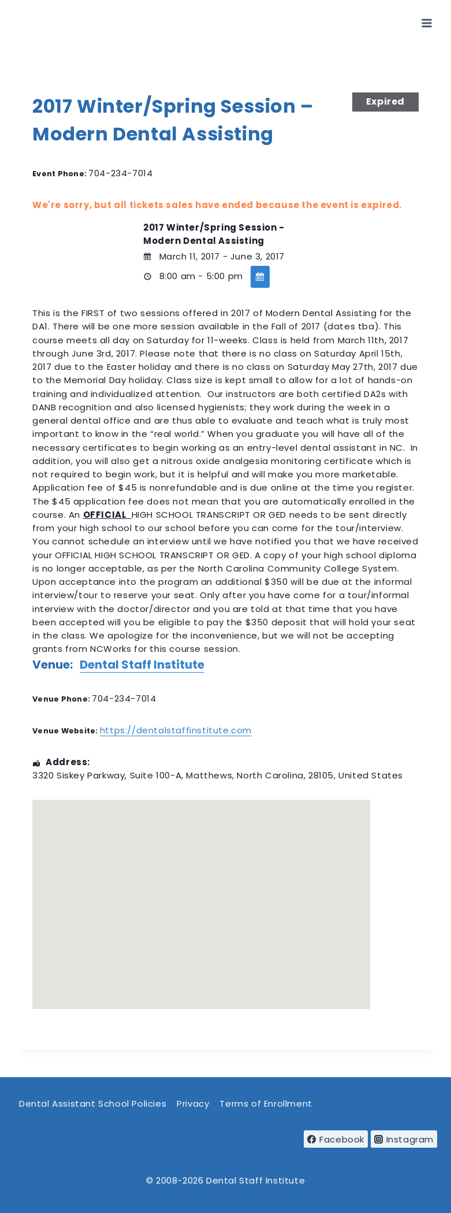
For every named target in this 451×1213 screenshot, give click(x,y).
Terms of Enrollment (265, 1103)
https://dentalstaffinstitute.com (176, 730)
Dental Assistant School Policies (92, 1103)
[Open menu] (426, 23)
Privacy (193, 1103)
